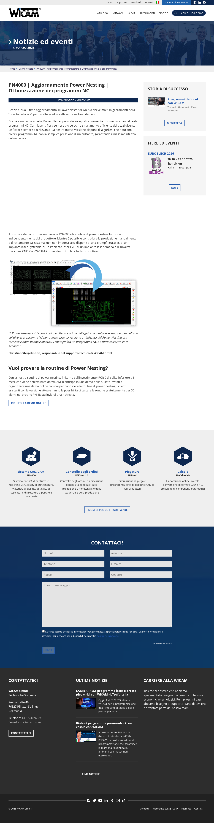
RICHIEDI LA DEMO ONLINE (28, 403)
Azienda (102, 13)
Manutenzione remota (176, 2)
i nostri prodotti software (107, 510)
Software (118, 13)
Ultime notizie (25, 68)
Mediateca (174, 123)
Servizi (132, 13)
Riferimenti (147, 13)
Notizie (163, 13)
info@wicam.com (29, 722)
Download (135, 2)
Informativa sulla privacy (165, 808)
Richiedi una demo (191, 13)
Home (12, 68)
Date (174, 187)
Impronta (186, 808)
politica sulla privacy (107, 635)
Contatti (109, 2)
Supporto (122, 2)
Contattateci (21, 733)
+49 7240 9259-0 (32, 718)
